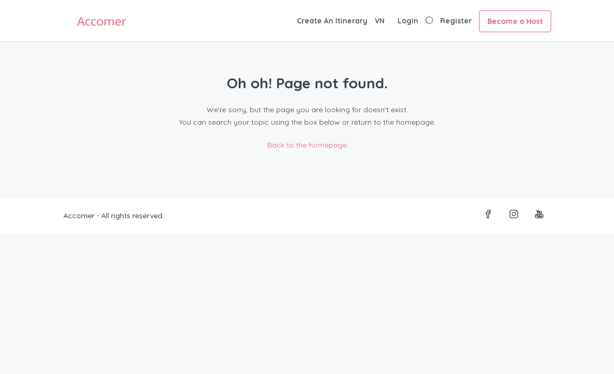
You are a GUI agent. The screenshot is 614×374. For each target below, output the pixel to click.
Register (456, 20)
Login (408, 20)
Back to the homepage (307, 145)
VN (380, 20)
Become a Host (515, 21)
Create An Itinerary (332, 20)
